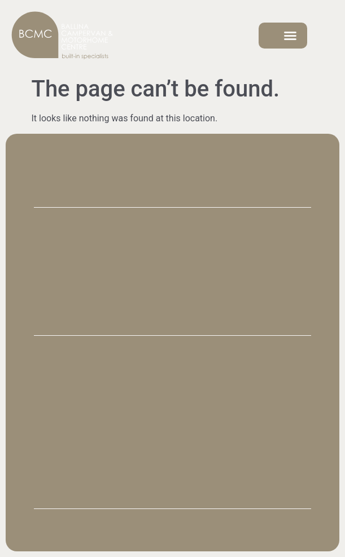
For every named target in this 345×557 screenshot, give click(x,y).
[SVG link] (62, 35)
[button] (290, 35)
